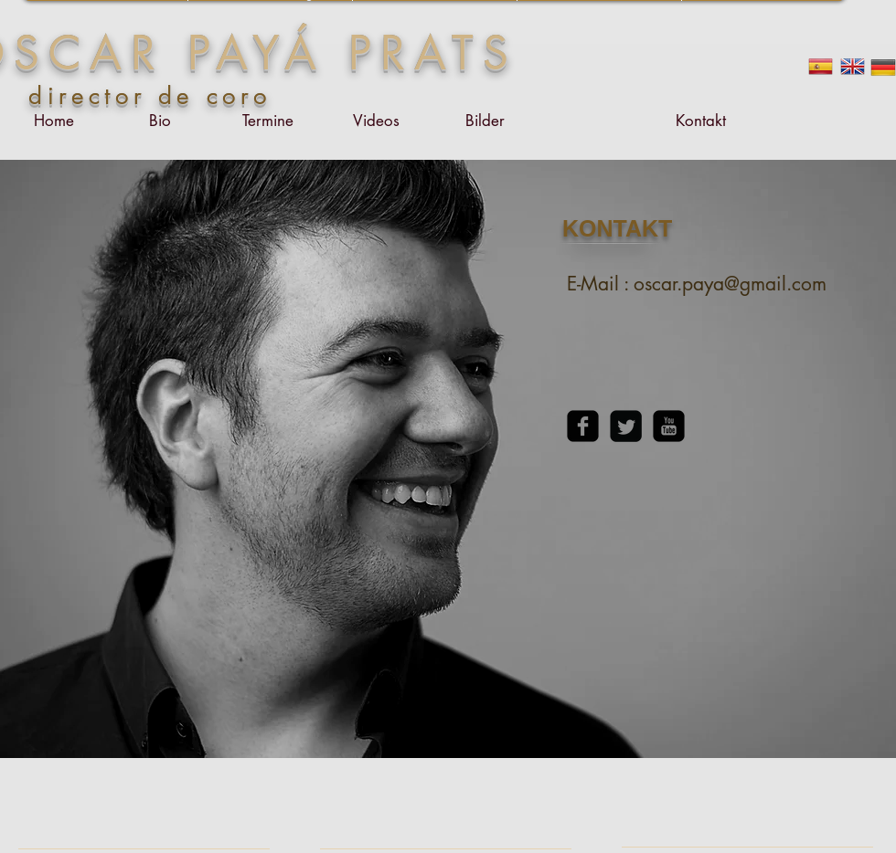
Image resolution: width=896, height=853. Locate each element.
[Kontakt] (700, 121)
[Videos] (376, 121)
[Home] (54, 121)
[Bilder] (485, 121)
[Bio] (160, 121)
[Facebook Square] (583, 426)
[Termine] (268, 121)
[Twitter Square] (626, 426)
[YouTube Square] (669, 426)
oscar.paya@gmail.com (730, 283)
